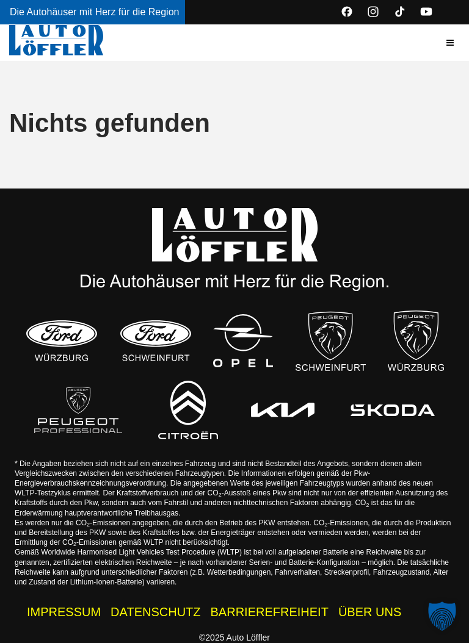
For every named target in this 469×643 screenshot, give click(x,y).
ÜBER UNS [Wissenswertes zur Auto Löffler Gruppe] (369, 612)
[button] (450, 42)
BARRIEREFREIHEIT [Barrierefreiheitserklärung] (270, 612)
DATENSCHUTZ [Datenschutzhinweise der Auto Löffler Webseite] (155, 612)
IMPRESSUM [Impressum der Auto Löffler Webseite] (64, 612)
